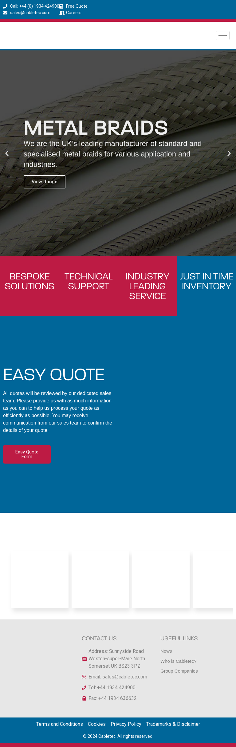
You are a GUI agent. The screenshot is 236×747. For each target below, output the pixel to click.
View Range (44, 181)
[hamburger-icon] (223, 35)
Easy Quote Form (26, 454)
